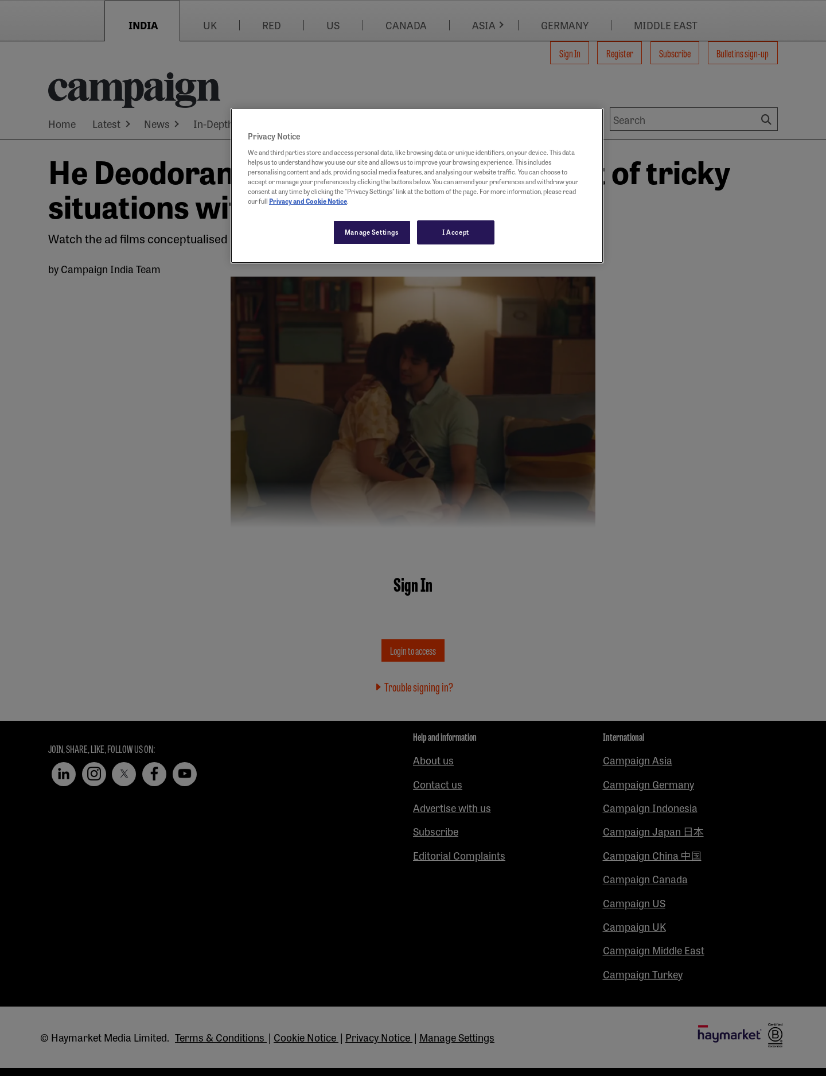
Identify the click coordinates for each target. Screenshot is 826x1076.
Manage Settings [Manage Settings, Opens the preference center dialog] (372, 231)
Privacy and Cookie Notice (308, 200)
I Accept (455, 231)
